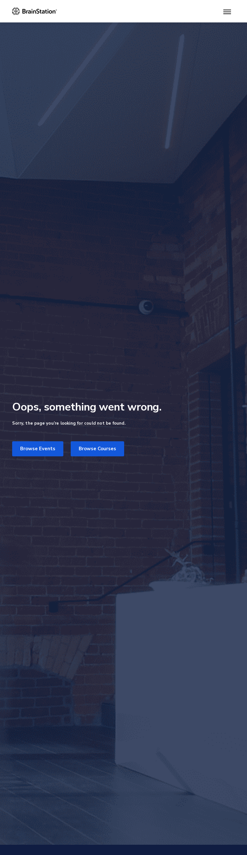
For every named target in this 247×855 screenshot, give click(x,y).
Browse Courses (97, 448)
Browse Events (37, 448)
